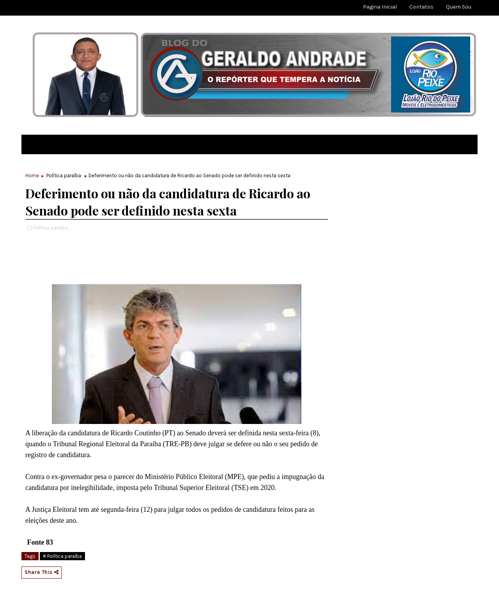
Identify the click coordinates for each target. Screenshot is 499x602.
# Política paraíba (62, 556)
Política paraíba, (51, 228)
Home (32, 175)
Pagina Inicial (380, 7)
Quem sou (458, 7)
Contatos (421, 7)
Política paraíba (63, 175)
